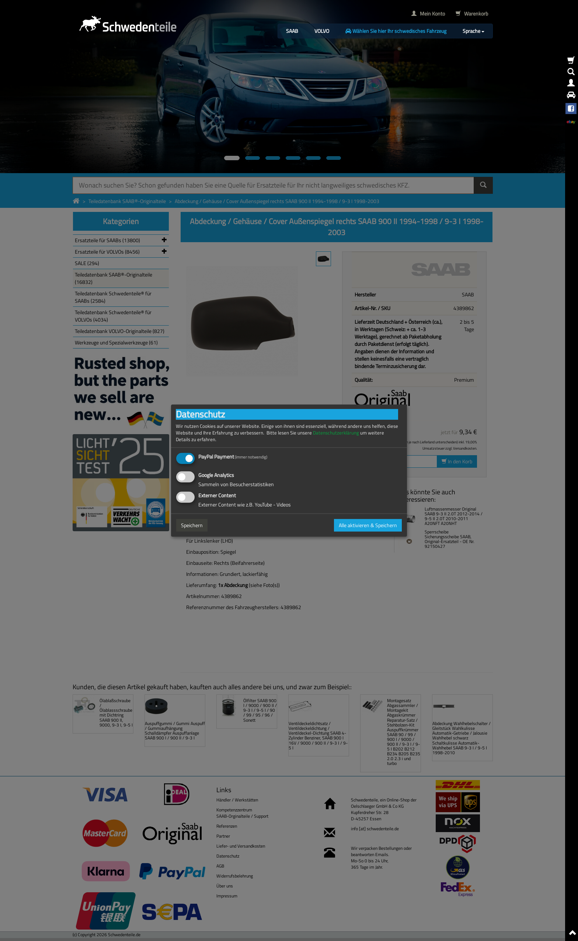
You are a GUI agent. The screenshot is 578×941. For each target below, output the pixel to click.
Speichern (192, 525)
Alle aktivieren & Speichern (368, 525)
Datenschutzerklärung (336, 432)
